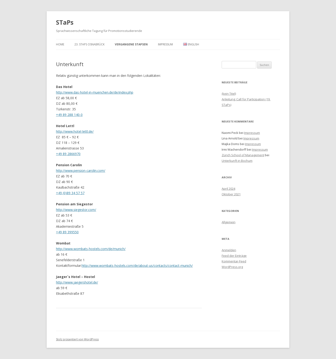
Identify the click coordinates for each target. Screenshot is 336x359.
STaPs (65, 22)
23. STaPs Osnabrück (89, 44)
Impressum (165, 44)
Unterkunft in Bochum (237, 161)
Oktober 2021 (231, 194)
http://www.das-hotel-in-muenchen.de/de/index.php (94, 92)
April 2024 (228, 188)
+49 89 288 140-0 (69, 114)
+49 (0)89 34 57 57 (70, 193)
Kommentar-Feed (234, 261)
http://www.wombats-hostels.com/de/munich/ (91, 249)
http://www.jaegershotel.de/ (77, 282)
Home (60, 44)
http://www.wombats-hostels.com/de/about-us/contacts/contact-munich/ (137, 265)
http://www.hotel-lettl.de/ (75, 131)
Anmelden (229, 250)
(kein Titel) (229, 93)
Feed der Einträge (234, 256)
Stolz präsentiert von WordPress (77, 339)
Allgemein (228, 222)
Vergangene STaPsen (131, 44)
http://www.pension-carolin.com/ (80, 170)
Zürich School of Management (243, 155)
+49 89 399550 (67, 232)
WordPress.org (232, 267)
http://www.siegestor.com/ (76, 209)
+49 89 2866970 (68, 154)
